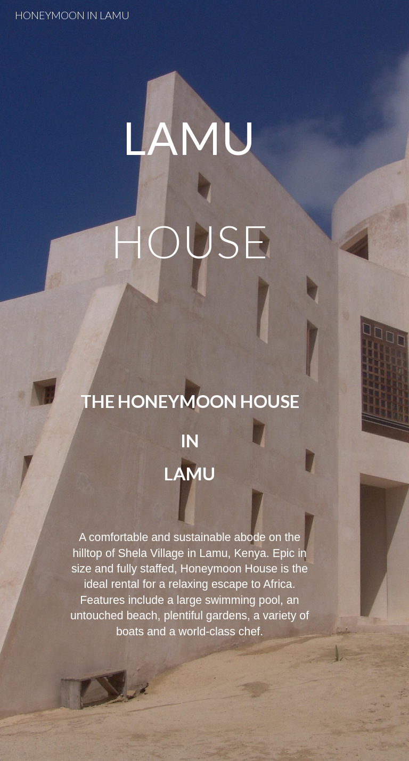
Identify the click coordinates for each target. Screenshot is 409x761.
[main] (189, 380)
